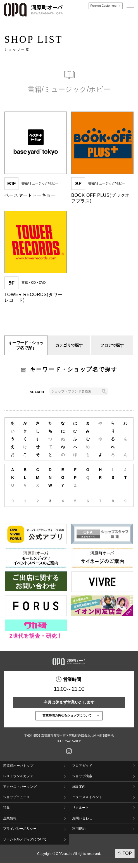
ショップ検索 (82, 776)
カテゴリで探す (69, 345)
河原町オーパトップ (18, 766)
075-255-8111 (72, 741)
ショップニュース (16, 797)
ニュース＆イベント (87, 797)
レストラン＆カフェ (18, 776)
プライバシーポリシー (20, 829)
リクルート (80, 808)
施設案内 (78, 787)
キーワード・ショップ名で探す (26, 345)
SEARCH (37, 392)
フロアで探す (112, 345)
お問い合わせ (82, 818)
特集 (6, 808)
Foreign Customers (103, 5)
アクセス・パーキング (20, 787)
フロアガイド (82, 766)
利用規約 (78, 829)
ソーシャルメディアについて (25, 839)
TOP (127, 853)
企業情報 (9, 818)
